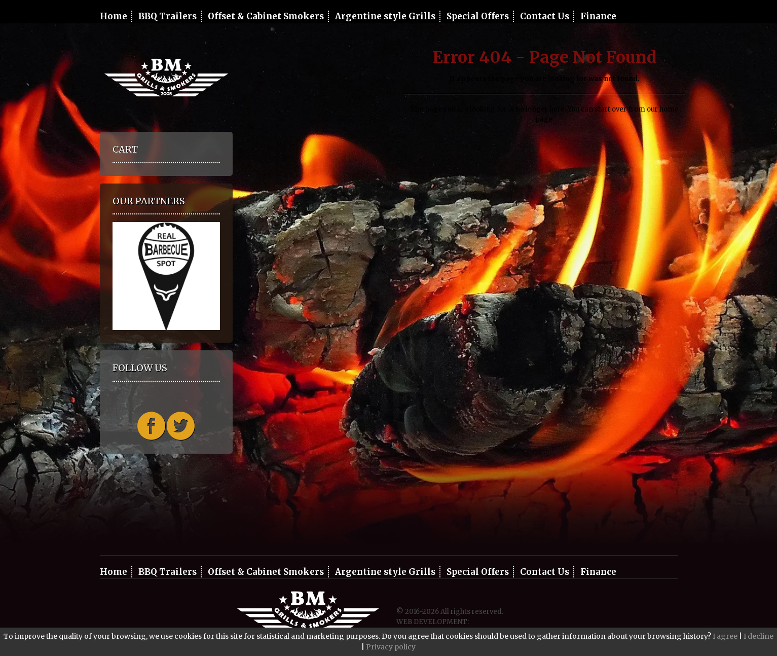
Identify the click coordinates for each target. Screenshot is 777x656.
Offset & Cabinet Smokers (266, 16)
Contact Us (544, 16)
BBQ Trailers (167, 16)
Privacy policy (391, 646)
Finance (598, 16)
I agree (725, 636)
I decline (758, 636)
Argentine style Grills (385, 16)
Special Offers (478, 16)
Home (113, 16)
